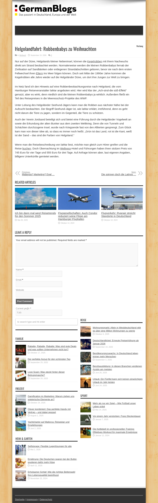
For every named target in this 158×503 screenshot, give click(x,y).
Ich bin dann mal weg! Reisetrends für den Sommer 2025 (35, 215)
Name (19, 269)
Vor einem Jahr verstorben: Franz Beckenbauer (117, 416)
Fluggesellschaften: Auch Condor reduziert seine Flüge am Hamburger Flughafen (77, 216)
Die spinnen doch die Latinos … (114, 173)
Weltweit (22, 55)
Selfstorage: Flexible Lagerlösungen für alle (50, 446)
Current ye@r (23, 308)
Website (20, 290)
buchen (26, 148)
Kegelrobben (94, 61)
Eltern (39, 73)
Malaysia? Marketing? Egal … (43, 173)
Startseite (20, 499)
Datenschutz (46, 499)
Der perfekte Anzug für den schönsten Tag (49, 359)
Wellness (65, 148)
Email (19, 279)
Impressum (32, 499)
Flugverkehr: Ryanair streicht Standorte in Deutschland (118, 215)
